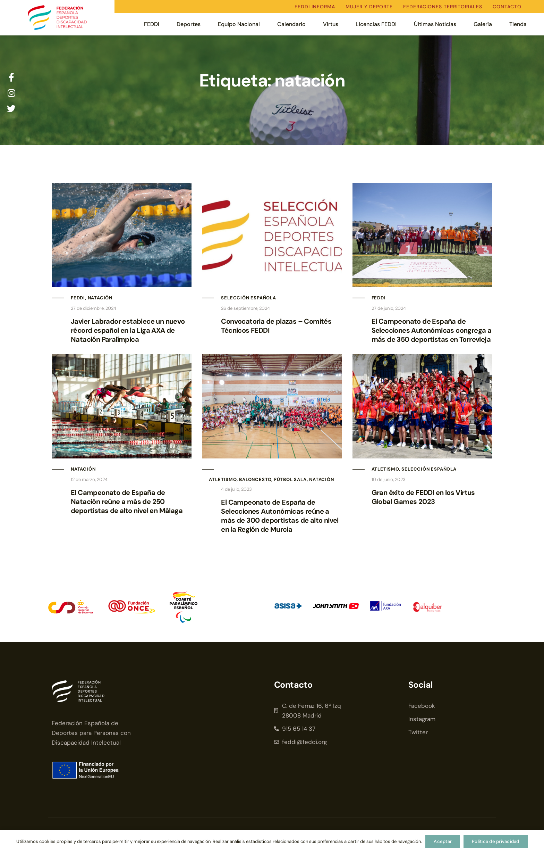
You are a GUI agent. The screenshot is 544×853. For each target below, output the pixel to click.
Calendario (291, 24)
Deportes (189, 24)
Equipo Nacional (239, 24)
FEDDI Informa (315, 6)
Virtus (330, 24)
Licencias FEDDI (376, 24)
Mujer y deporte (369, 6)
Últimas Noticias (435, 24)
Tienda (518, 24)
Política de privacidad (495, 841)
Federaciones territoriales (442, 6)
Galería (483, 24)
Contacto (507, 6)
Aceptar (443, 841)
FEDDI (151, 24)
